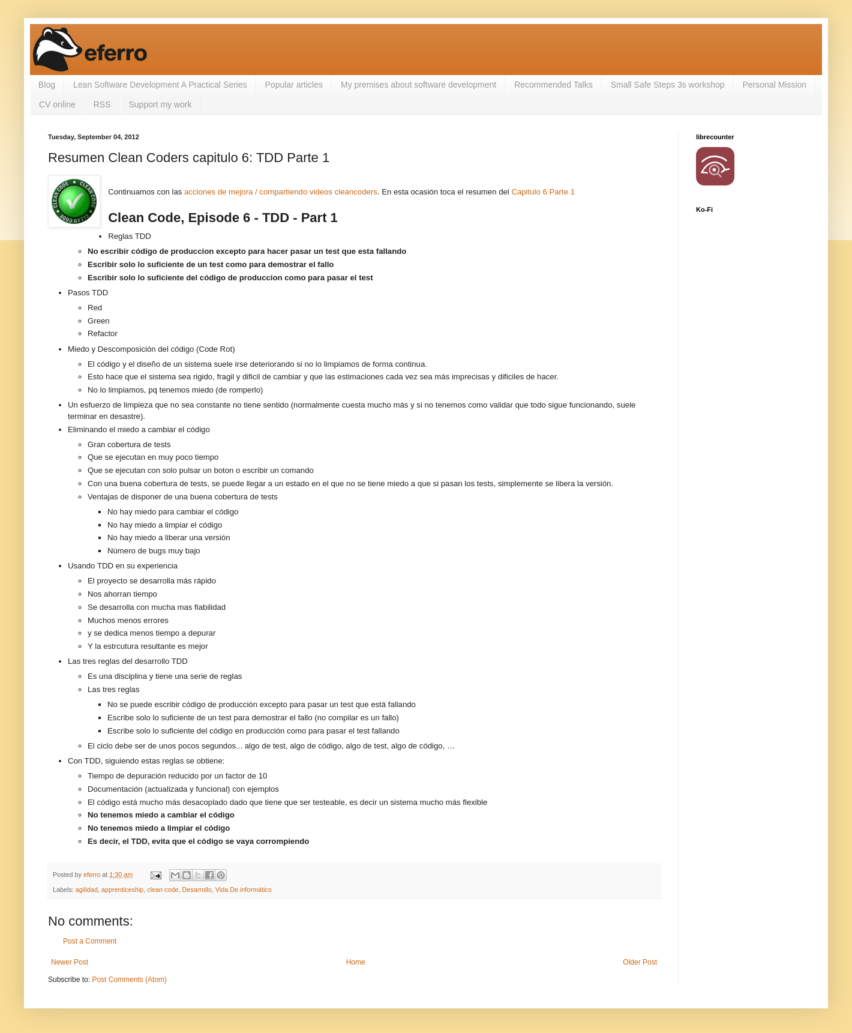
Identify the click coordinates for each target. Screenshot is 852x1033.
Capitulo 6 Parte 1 (543, 191)
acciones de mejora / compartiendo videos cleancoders (280, 191)
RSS (102, 104)
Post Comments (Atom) (129, 979)
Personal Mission (775, 84)
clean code (162, 889)
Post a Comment (89, 941)
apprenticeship (122, 889)
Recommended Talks (553, 84)
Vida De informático (243, 889)
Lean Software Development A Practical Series (160, 84)
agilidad (87, 889)
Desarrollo (197, 889)
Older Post (640, 962)
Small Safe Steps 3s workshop (668, 84)
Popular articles (294, 84)
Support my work (160, 104)
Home (355, 962)
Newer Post (69, 962)
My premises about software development (418, 84)
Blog (46, 84)
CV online (57, 104)
